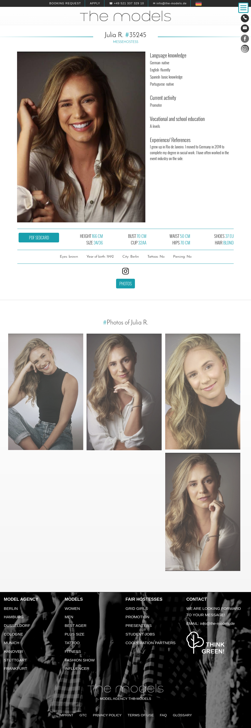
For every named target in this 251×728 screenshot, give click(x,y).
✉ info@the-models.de (170, 3)
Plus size (75, 634)
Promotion (137, 617)
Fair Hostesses (144, 599)
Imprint (66, 715)
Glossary (182, 715)
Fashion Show (80, 660)
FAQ (163, 715)
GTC (83, 715)
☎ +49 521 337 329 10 (126, 3)
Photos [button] (125, 284)
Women (72, 608)
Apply (95, 3)
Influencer (77, 668)
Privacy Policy (107, 715)
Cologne (13, 634)
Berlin (11, 608)
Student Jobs (140, 634)
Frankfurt (15, 668)
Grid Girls (137, 608)
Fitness (73, 651)
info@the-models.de (217, 623)
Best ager (76, 625)
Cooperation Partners (151, 643)
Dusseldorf (17, 625)
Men (69, 617)
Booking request (65, 3)
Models (74, 599)
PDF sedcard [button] (39, 238)
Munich (11, 643)
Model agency (21, 599)
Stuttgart (15, 660)
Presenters (139, 625)
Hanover (13, 651)
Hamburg (14, 617)
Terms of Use (141, 715)
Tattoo (72, 643)
